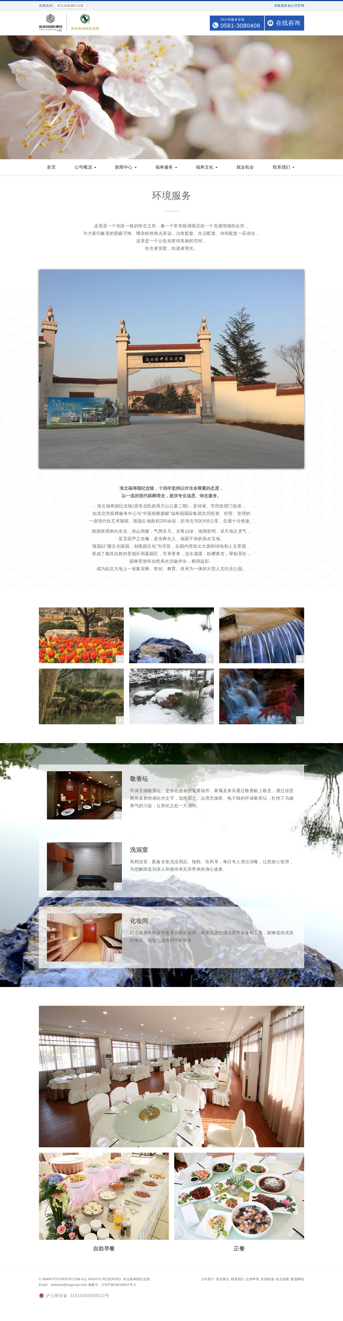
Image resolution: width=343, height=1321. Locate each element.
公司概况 (85, 167)
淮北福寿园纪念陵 (136, 1280)
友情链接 (267, 1280)
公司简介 (207, 1280)
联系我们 (283, 167)
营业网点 (222, 1280)
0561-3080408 (240, 25)
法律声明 (252, 1280)
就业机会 (245, 167)
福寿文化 (207, 167)
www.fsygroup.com (61, 1280)
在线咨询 (288, 23)
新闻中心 (126, 167)
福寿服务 (166, 167)
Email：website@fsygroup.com (63, 1285)
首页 (51, 167)
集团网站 (297, 1280)
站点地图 (282, 1280)
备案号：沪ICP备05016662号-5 (112, 1285)
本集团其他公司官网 (289, 6)
